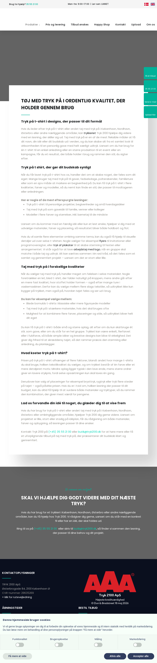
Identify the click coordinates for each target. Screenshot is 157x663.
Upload (136, 24)
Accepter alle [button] (141, 656)
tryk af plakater (63, 245)
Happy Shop (102, 24)
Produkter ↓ (32, 24)
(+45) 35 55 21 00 (59, 432)
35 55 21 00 (32, 4)
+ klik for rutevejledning (17, 597)
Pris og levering (55, 24)
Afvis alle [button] (115, 656)
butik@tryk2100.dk (89, 432)
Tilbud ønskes (80, 24)
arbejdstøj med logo (87, 249)
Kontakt (120, 24)
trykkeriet (90, 133)
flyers (102, 241)
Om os (150, 24)
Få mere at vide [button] (17, 656)
